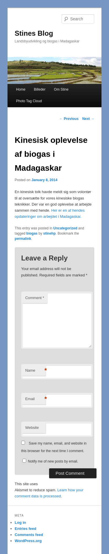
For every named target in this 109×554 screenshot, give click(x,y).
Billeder (39, 89)
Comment (34, 298)
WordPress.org (28, 541)
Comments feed (29, 535)
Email (35, 399)
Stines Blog (34, 33)
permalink (23, 239)
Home (20, 89)
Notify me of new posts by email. (53, 461)
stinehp (49, 233)
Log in (20, 522)
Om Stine (61, 89)
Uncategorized (65, 228)
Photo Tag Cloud (29, 101)
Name (35, 370)
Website (32, 427)
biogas (32, 233)
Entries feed (25, 528)
